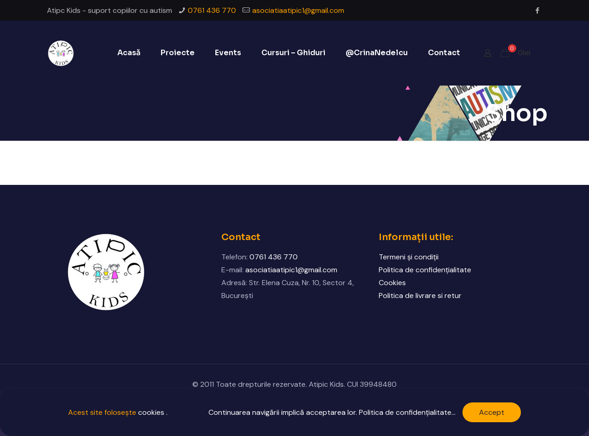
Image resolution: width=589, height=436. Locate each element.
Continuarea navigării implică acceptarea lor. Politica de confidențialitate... (332, 412)
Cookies (392, 282)
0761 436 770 (212, 10)
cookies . (152, 412)
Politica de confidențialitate (425, 270)
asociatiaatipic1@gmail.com (298, 10)
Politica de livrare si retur (420, 295)
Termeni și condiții (409, 257)
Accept (491, 412)
